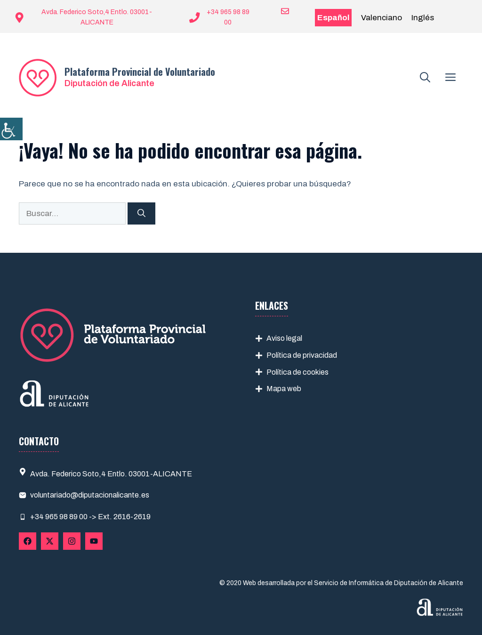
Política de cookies (297, 372)
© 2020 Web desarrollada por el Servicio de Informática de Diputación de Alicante (341, 583)
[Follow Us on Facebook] (27, 541)
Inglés (422, 17)
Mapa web (283, 389)
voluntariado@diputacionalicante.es (89, 495)
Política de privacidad (301, 355)
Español (333, 17)
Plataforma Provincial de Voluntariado (139, 71)
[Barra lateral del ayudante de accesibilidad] (11, 129)
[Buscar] (141, 213)
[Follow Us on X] (49, 541)
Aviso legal (284, 338)
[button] (425, 77)
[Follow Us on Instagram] (71, 541)
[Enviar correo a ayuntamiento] (279, 11)
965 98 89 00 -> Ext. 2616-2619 (98, 517)
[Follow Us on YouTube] (94, 541)
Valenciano (381, 17)
